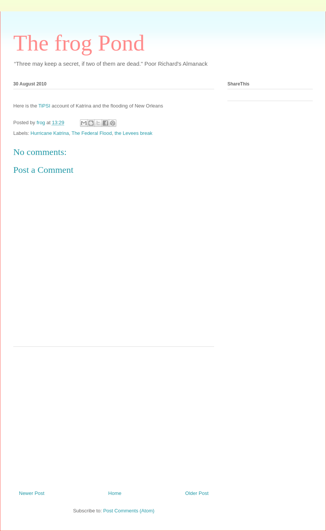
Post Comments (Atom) (128, 511)
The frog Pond (79, 42)
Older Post (196, 493)
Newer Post (31, 493)
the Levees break (133, 133)
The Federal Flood (92, 133)
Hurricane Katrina (50, 133)
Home (115, 493)
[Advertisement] (114, 415)
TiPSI (44, 106)
